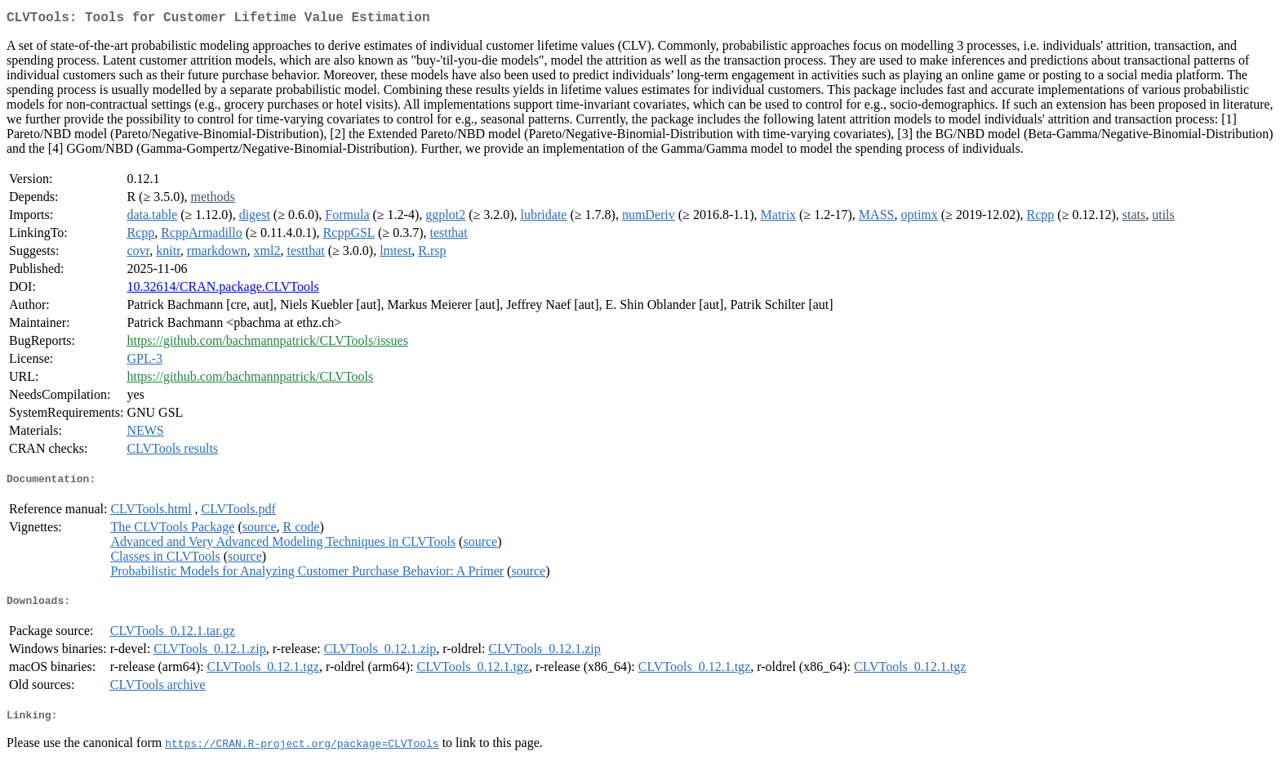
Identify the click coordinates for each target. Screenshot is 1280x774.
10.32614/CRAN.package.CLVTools (222, 290)
